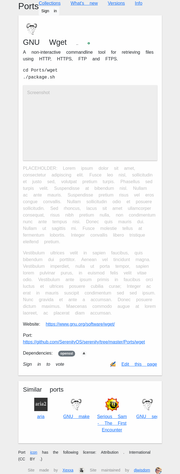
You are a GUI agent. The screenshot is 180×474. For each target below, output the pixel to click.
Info (138, 3)
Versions (116, 3)
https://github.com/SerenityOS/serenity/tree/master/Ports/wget (84, 342)
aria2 (41, 408)
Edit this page (139, 364)
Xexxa (68, 470)
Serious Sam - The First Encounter (112, 415)
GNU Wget (45, 42)
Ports (28, 6)
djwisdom (142, 470)
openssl (66, 353)
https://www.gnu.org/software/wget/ (80, 324)
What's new (84, 3)
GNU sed (147, 408)
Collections (49, 3)
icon (33, 452)
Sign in (49, 11)
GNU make (76, 408)
